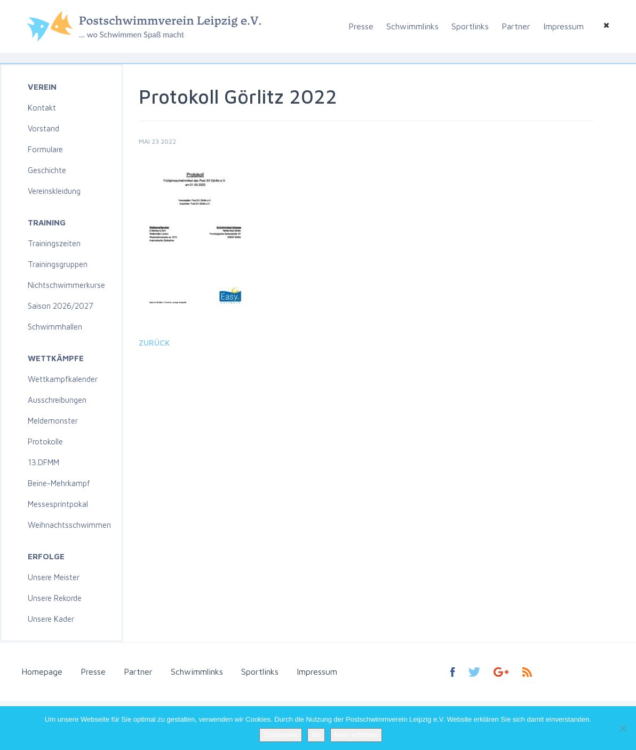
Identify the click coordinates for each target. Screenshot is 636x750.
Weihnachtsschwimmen (69, 524)
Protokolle (45, 441)
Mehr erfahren (356, 735)
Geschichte (47, 170)
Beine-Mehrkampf (59, 483)
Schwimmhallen (55, 326)
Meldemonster (53, 420)
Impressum (563, 26)
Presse (360, 26)
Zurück (154, 342)
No (316, 735)
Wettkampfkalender (63, 379)
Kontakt (42, 107)
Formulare (45, 149)
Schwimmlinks (412, 26)
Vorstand (43, 128)
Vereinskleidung (54, 191)
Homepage (41, 671)
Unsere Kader (51, 618)
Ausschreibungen (57, 399)
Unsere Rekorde (55, 598)
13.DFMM (43, 462)
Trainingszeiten (54, 243)
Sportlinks (470, 26)
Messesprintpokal (58, 504)
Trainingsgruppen (58, 264)
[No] (622, 728)
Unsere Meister (53, 577)
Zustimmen (281, 735)
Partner (516, 26)
